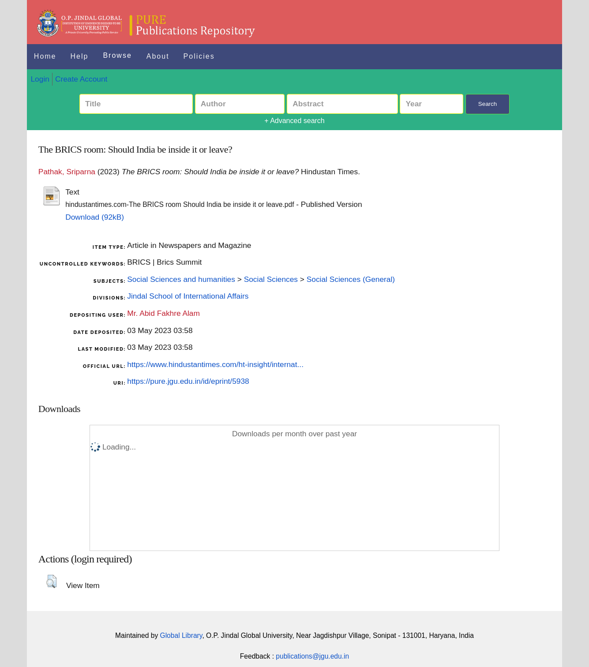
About (157, 56)
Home (45, 56)
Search (487, 104)
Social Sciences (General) (351, 279)
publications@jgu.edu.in (312, 656)
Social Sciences (271, 279)
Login (39, 79)
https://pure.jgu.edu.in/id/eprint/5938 (188, 381)
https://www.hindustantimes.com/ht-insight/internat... (215, 364)
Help (80, 56)
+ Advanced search (294, 120)
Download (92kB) (94, 217)
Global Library (181, 635)
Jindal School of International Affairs (187, 296)
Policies (199, 56)
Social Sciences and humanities (181, 279)
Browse (117, 55)
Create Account (81, 79)
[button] (51, 581)
